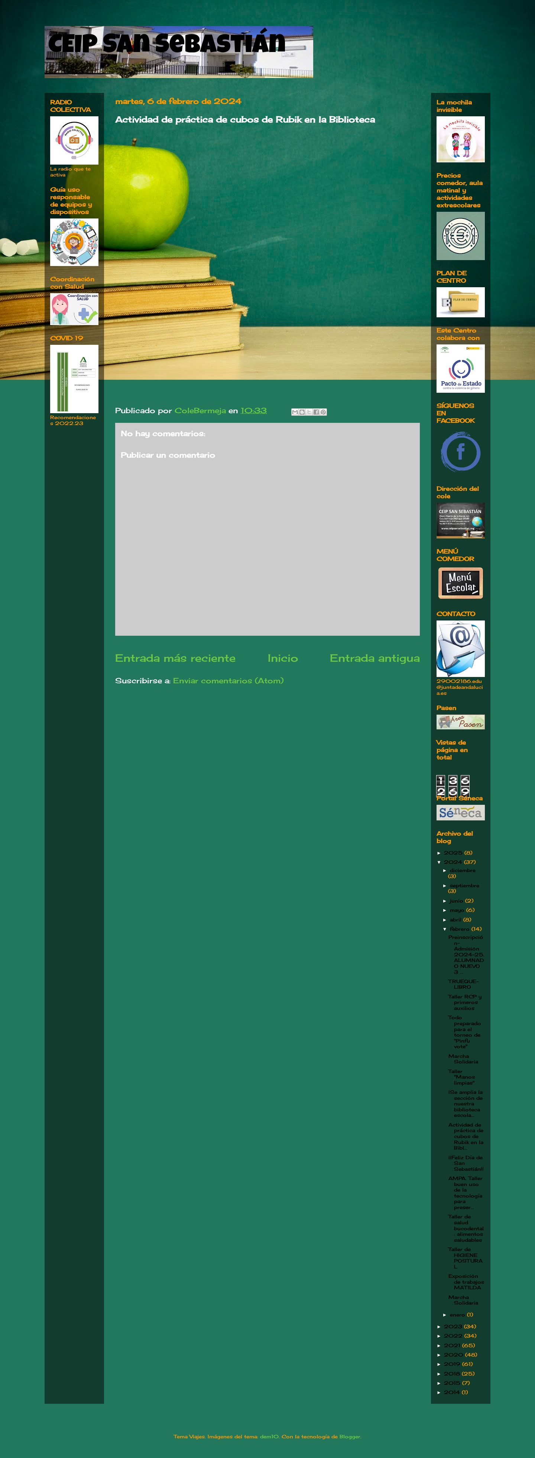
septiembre (464, 885)
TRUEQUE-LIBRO (463, 984)
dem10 (269, 1436)
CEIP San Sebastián (167, 47)
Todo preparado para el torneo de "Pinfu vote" (464, 1031)
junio (457, 901)
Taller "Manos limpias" (461, 1077)
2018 (453, 1374)
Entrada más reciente (175, 657)
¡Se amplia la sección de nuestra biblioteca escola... (465, 1103)
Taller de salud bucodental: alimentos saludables (466, 1228)
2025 (454, 853)
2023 (454, 1326)
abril (456, 920)
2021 (453, 1345)
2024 (454, 862)
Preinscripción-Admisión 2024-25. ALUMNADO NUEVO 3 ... (466, 954)
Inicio (283, 657)
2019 (453, 1364)
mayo (458, 910)
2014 (453, 1392)
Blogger (350, 1436)
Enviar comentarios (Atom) (228, 680)
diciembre (463, 870)
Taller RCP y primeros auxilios (465, 1002)
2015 (453, 1383)
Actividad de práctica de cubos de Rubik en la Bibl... (465, 1136)
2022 (454, 1336)
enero (458, 1315)
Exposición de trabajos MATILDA (466, 1281)
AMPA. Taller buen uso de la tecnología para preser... (465, 1192)
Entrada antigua (375, 657)
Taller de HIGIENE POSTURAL (465, 1258)
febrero (460, 929)
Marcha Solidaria (463, 1059)
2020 (454, 1355)
